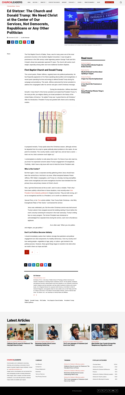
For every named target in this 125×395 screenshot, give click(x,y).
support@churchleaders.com (15, 369)
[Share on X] (8, 42)
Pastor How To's (85, 70)
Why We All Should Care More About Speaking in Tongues (91, 72)
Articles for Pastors (86, 63)
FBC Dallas (43, 300)
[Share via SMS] (28, 42)
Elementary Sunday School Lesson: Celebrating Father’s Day (45, 344)
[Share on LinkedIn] (16, 42)
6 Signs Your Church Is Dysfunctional (91, 79)
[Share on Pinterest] (24, 42)
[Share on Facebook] (12, 42)
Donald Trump (34, 300)
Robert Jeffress (29, 302)
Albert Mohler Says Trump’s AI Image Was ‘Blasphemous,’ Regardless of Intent (103, 344)
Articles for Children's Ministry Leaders (16, 341)
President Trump (69, 300)
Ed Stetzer (26, 37)
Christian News (11, 6)
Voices (18, 6)
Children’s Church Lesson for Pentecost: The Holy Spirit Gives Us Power (20, 344)
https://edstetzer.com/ (39, 278)
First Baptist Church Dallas (55, 300)
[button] (120, 2)
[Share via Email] (20, 42)
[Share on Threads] (32, 42)
